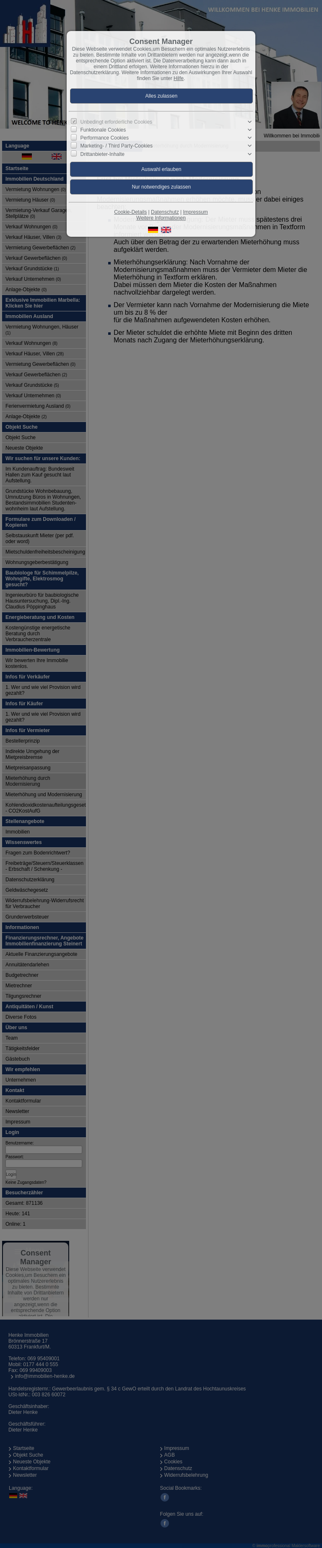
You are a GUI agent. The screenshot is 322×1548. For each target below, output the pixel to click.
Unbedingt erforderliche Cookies (116, 122)
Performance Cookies (104, 138)
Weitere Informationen (161, 218)
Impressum (195, 212)
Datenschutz (165, 212)
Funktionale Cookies (103, 130)
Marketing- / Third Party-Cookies (116, 146)
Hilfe (179, 78)
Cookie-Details (130, 212)
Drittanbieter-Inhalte (102, 154)
